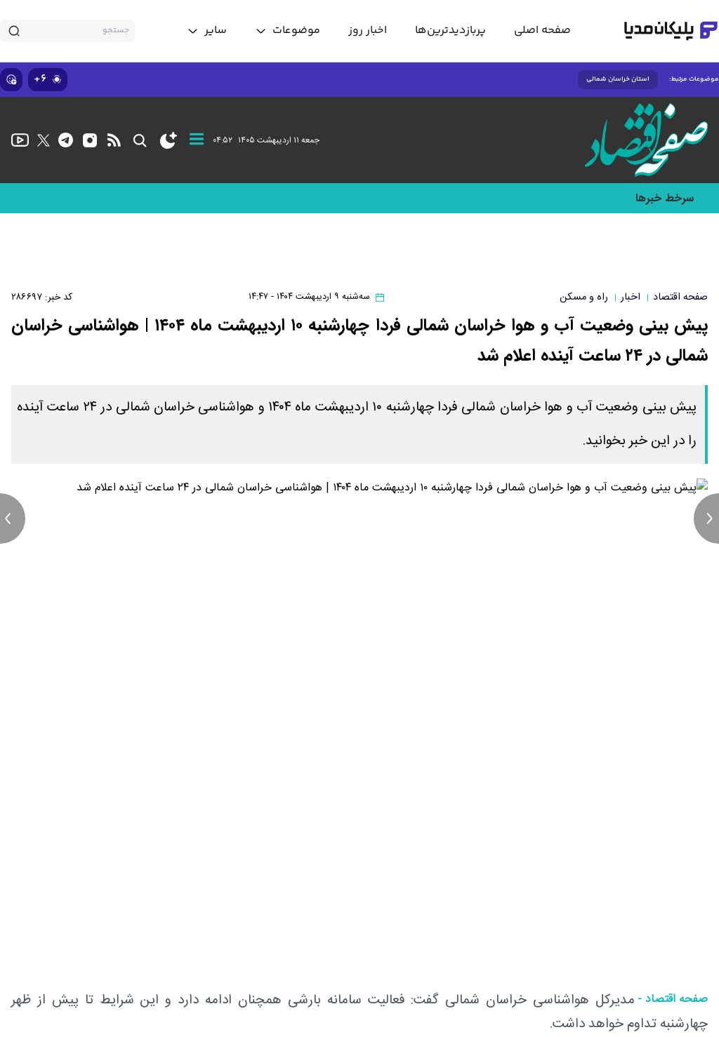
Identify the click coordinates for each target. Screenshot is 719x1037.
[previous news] (12, 518)
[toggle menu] (287, 30)
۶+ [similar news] (48, 79)
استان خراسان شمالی (617, 79)
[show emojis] (11, 79)
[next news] (706, 518)
